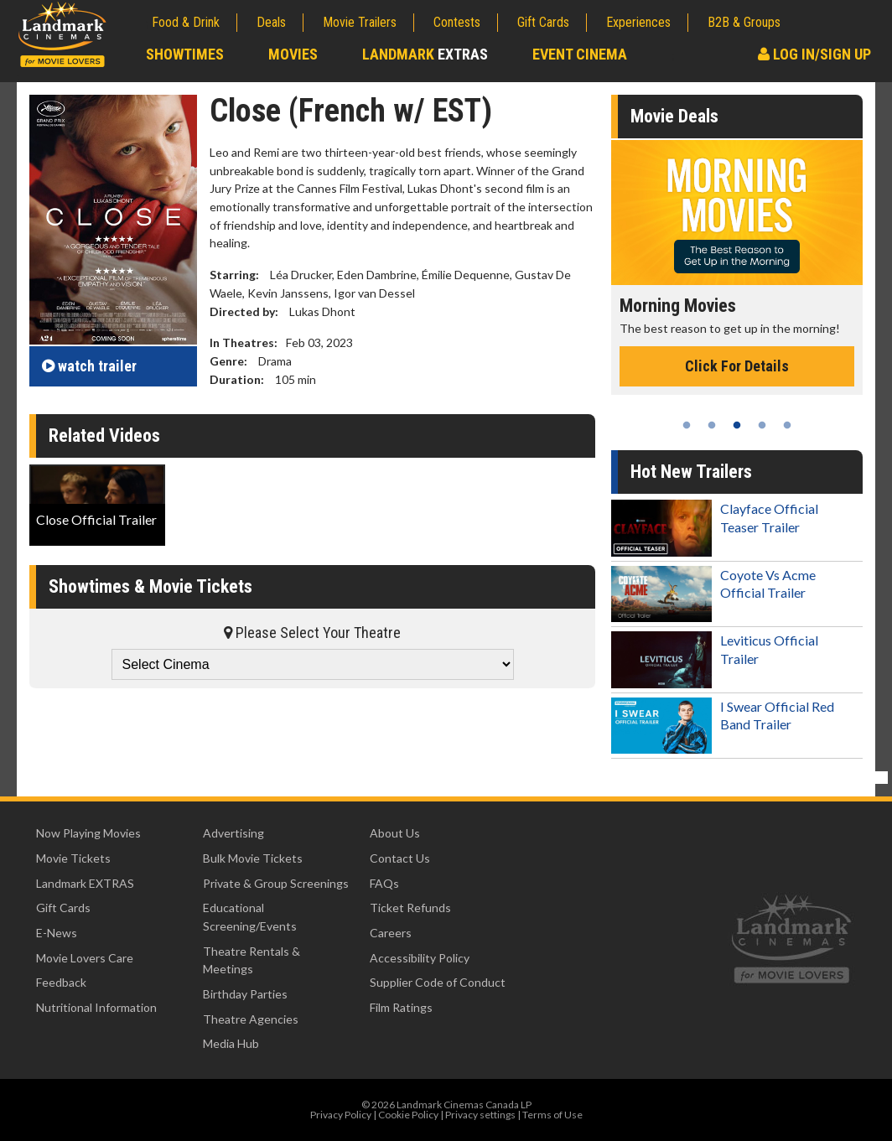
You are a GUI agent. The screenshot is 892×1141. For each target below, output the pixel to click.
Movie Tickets (73, 858)
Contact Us (400, 858)
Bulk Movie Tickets (253, 858)
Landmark (425, 54)
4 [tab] (762, 425)
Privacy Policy (340, 1114)
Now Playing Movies (88, 833)
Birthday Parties (245, 994)
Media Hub (231, 1043)
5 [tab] (787, 425)
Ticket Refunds (410, 907)
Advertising (233, 833)
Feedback (61, 982)
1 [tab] (686, 425)
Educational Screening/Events (250, 916)
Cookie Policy (408, 1114)
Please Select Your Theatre (312, 632)
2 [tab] (711, 425)
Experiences (638, 22)
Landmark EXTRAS (85, 883)
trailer (89, 366)
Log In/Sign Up (814, 54)
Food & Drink (186, 22)
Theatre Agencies (250, 1019)
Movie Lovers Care (84, 958)
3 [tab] (737, 425)
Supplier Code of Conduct (438, 982)
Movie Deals (674, 116)
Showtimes (185, 54)
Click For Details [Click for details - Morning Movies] (737, 366)
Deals (271, 22)
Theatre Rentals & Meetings (251, 960)
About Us (395, 833)
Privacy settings (480, 1114)
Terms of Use (552, 1114)
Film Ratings (401, 1007)
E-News (56, 933)
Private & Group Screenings (276, 883)
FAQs (384, 883)
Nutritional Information (96, 1007)
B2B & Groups (744, 22)
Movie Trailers (360, 22)
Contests (456, 22)
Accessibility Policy (419, 958)
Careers (391, 933)
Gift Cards (543, 22)
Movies (293, 54)
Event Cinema (579, 54)
